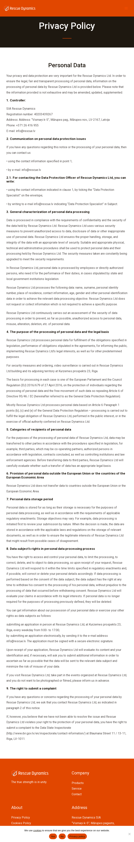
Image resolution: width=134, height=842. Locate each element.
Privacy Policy (20, 817)
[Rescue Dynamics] (20, 8)
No (62, 836)
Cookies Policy (21, 823)
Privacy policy (77, 836)
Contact (77, 794)
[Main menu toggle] (126, 8)
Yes (53, 836)
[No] (129, 834)
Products (78, 783)
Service (77, 788)
